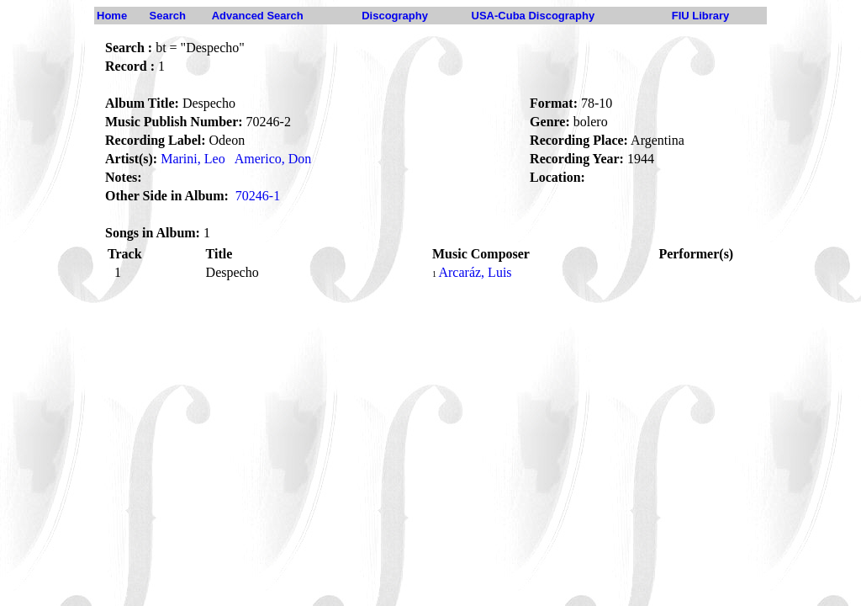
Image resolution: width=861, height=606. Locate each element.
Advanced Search (258, 15)
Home (112, 15)
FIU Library (701, 15)
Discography (395, 15)
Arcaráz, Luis (474, 272)
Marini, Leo (192, 159)
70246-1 (257, 196)
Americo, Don (273, 159)
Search (168, 15)
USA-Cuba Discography (533, 15)
